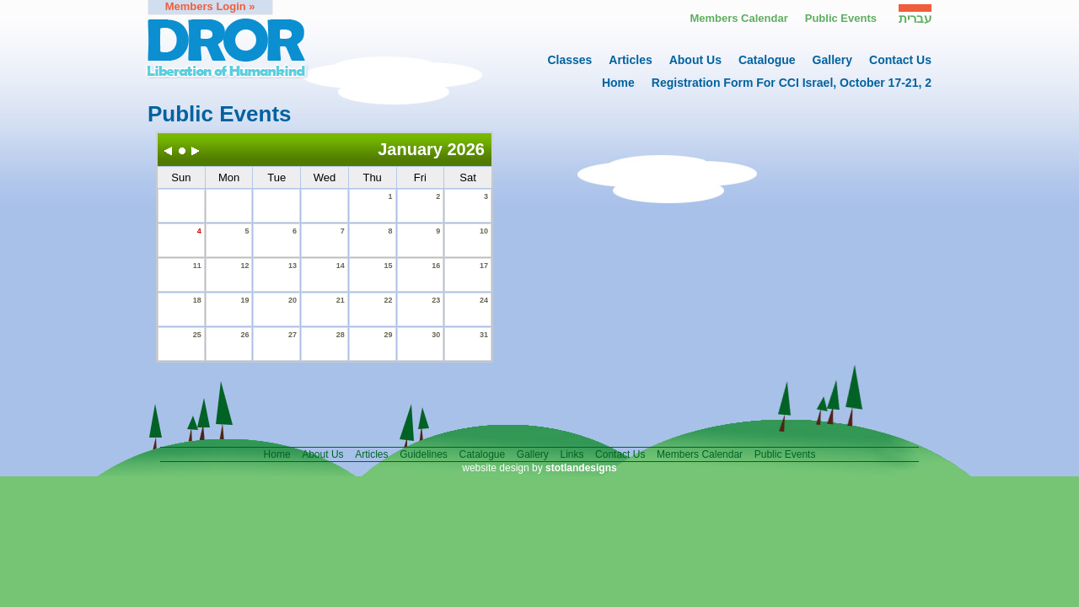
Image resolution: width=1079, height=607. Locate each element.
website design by (539, 468)
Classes (569, 60)
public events (785, 454)
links (571, 454)
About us (695, 60)
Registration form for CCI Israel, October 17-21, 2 (791, 82)
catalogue (767, 60)
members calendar (700, 454)
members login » (210, 6)
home (618, 82)
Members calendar (738, 18)
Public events (841, 18)
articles (630, 60)
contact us (900, 60)
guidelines (424, 454)
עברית (915, 18)
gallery (832, 60)
